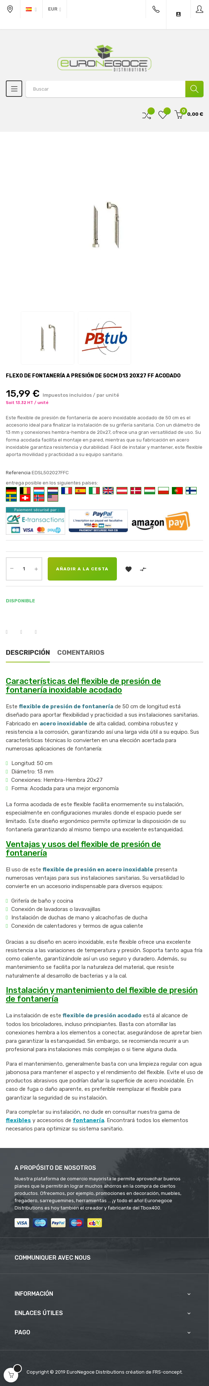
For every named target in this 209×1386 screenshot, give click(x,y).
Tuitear (25, 632)
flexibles (18, 1120)
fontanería (88, 1120)
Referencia (18, 472)
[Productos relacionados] (55, 9)
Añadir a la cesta (82, 568)
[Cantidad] (24, 569)
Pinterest (40, 632)
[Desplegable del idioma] (31, 9)
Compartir (11, 632)
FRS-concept (167, 1372)
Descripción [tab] (28, 653)
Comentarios (80, 653)
